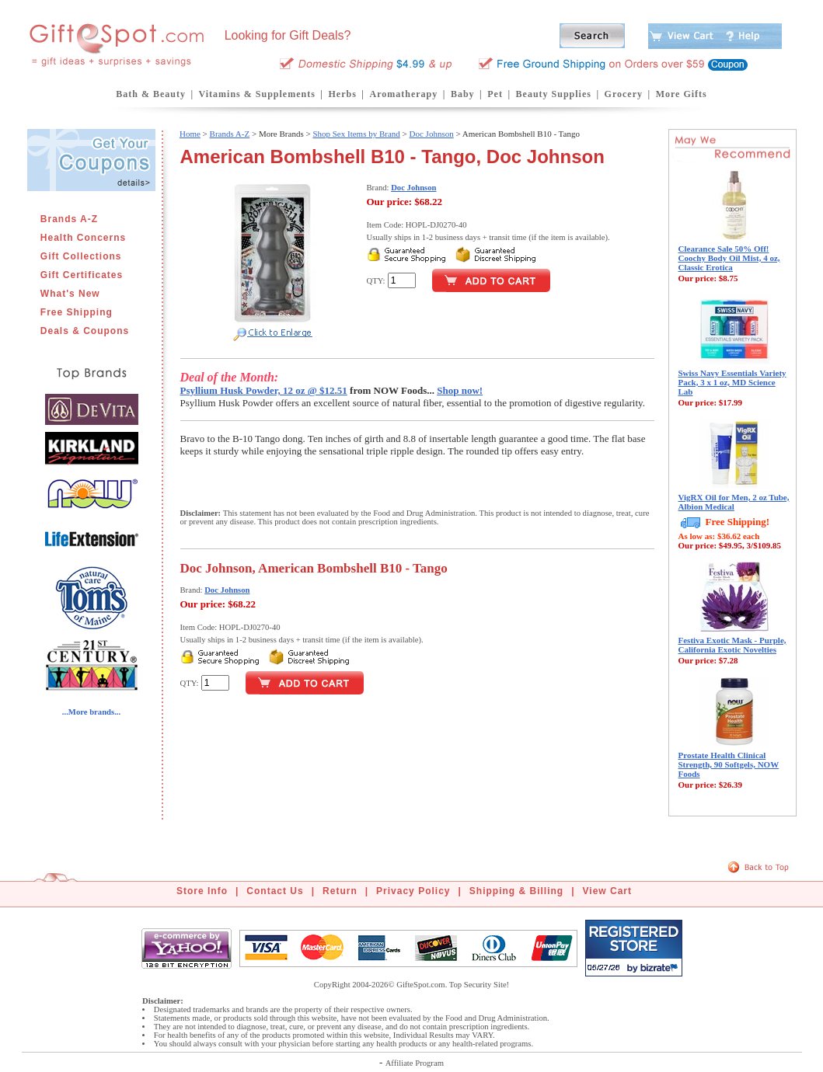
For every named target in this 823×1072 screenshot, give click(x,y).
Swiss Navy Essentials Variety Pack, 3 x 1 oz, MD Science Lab (732, 382)
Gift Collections (81, 256)
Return (340, 891)
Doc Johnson (432, 133)
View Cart (607, 891)
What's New (70, 293)
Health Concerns (83, 237)
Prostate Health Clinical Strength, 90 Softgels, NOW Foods (728, 764)
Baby (463, 94)
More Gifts (681, 94)
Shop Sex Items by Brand (355, 133)
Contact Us (274, 891)
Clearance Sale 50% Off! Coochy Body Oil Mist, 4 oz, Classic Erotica (729, 258)
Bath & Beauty (151, 94)
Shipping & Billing (516, 891)
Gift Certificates (81, 275)
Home (190, 133)
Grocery (624, 94)
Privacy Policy (413, 891)
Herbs (342, 94)
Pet (495, 94)
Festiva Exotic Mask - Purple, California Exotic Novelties (732, 644)
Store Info (202, 891)
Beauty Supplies (553, 94)
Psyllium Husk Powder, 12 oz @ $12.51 (263, 390)
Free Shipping (76, 312)
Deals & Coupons (84, 330)
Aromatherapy (403, 94)
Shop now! (460, 390)
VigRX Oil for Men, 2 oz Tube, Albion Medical (734, 501)
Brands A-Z (69, 219)
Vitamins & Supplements (257, 94)
